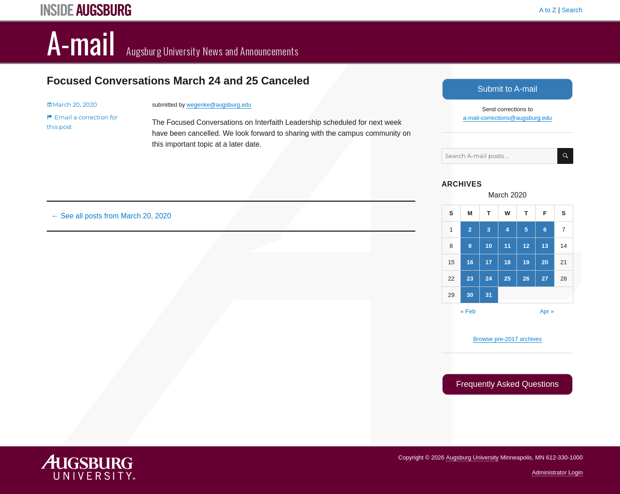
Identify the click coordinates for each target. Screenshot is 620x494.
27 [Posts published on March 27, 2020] (544, 276)
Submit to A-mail (507, 88)
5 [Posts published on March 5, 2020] (526, 227)
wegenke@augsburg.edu (219, 104)
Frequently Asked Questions (507, 382)
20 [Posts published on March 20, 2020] (544, 260)
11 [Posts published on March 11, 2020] (507, 244)
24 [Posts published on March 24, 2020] (488, 276)
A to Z (547, 10)
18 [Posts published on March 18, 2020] (507, 260)
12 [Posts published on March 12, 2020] (526, 244)
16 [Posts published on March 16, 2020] (470, 260)
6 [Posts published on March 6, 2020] (544, 227)
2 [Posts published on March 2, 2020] (470, 227)
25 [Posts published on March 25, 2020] (507, 276)
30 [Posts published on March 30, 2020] (470, 293)
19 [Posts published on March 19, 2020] (526, 260)
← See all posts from (111, 216)
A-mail (81, 42)
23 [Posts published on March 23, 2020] (470, 276)
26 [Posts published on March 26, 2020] (526, 276)
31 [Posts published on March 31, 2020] (488, 293)
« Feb (467, 309)
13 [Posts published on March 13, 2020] (544, 244)
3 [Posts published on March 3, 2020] (488, 227)
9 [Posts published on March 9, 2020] (470, 244)
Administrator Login (557, 469)
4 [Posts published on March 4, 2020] (507, 227)
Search (571, 10)
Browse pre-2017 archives (507, 337)
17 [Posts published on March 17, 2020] (488, 260)
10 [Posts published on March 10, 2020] (488, 244)
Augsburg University (472, 454)
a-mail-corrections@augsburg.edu (507, 116)
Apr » (547, 309)
